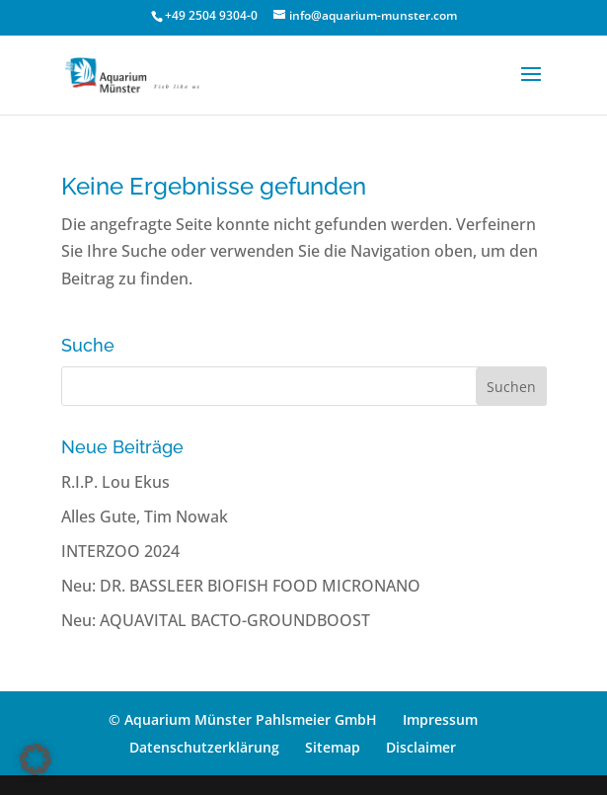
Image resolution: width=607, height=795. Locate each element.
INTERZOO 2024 (120, 551)
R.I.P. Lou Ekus (115, 482)
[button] (35, 759)
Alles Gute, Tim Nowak (144, 516)
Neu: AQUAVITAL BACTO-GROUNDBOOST (215, 620)
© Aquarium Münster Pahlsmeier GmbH (243, 719)
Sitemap (332, 747)
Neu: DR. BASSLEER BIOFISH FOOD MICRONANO (240, 585)
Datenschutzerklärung (204, 747)
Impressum (440, 719)
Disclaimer (421, 747)
